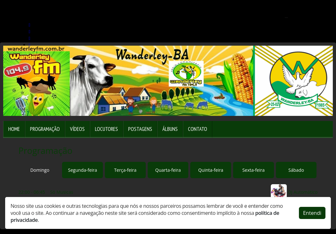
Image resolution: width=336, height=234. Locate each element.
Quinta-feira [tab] (210, 170)
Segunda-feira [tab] (82, 170)
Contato (197, 128)
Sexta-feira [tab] (253, 170)
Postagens (140, 128)
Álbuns (170, 128)
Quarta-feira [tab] (168, 170)
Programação (45, 128)
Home (14, 128)
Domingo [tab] (40, 170)
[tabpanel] (168, 192)
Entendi (312, 212)
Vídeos (77, 128)
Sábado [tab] (296, 170)
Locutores (106, 128)
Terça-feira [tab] (125, 170)
